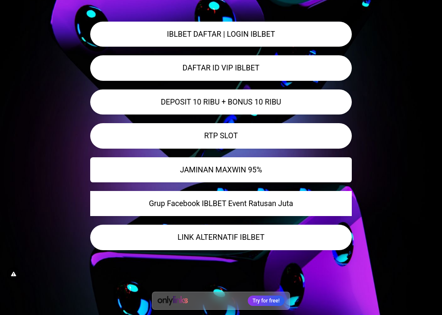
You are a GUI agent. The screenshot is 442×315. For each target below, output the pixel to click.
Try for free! (266, 301)
